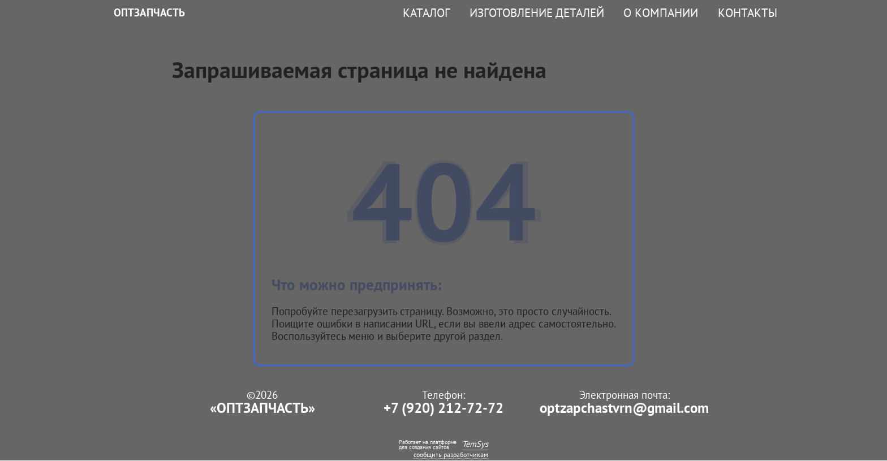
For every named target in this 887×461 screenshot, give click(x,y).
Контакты (747, 12)
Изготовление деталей (537, 12)
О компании (660, 12)
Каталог (426, 12)
